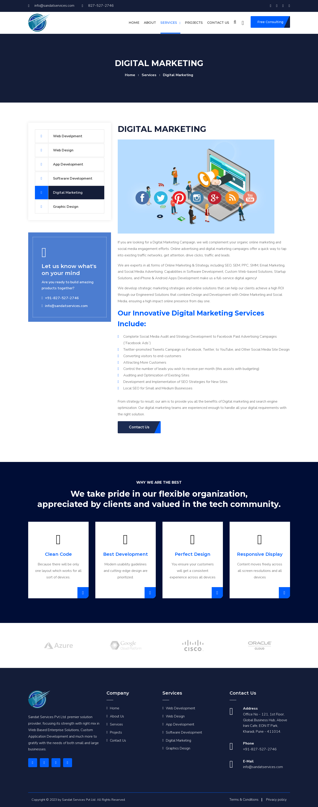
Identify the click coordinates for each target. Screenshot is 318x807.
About (150, 23)
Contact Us (118, 740)
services (149, 75)
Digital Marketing (59, 192)
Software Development (63, 178)
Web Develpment (58, 136)
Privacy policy (276, 799)
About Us (117, 716)
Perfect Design (192, 554)
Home (134, 23)
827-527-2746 (98, 5)
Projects (194, 23)
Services (168, 23)
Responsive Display (260, 554)
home (130, 75)
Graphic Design (56, 206)
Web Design (54, 150)
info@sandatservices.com (51, 5)
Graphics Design (178, 748)
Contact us (218, 23)
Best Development (125, 554)
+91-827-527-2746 (260, 749)
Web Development (180, 708)
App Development (59, 164)
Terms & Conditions (243, 799)
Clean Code (58, 554)
